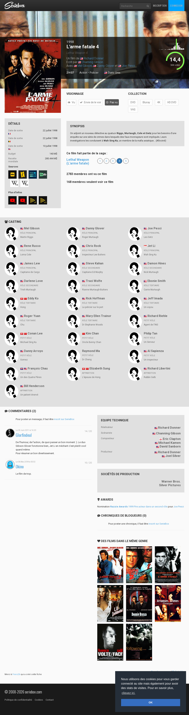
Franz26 (16, 674)
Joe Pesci (128, 65)
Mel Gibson (85, 65)
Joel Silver (173, 456)
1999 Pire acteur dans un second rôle (138, 506)
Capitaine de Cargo (30, 272)
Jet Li (151, 246)
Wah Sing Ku (150, 254)
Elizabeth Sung (100, 368)
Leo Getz (148, 237)
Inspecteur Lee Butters (93, 254)
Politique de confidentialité (18, 700)
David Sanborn (170, 446)
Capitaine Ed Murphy (92, 272)
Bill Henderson (34, 386)
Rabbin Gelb (150, 377)
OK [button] (151, 702)
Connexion (176, 5)
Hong (23, 307)
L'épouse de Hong (91, 377)
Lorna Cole (25, 254)
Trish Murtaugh (28, 289)
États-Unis (112, 72)
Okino (20, 466)
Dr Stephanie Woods (92, 324)
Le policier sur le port (92, 307)
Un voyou (148, 307)
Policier (94, 72)
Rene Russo (32, 246)
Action (83, 72)
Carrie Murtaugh (152, 289)
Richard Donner (94, 58)
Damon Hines (156, 263)
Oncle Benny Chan (91, 342)
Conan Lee (35, 333)
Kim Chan (92, 333)
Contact (50, 700)
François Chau (38, 368)
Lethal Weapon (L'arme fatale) (77, 161)
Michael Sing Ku (28, 342)
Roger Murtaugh (90, 237)
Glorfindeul (24, 435)
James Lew (32, 263)
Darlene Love (33, 281)
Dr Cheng (87, 359)
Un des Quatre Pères (31, 377)
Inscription (160, 5)
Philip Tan (150, 333)
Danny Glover (105, 65)
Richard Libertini (158, 368)
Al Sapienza (155, 351)
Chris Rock (93, 246)
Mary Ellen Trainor (98, 316)
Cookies (39, 700)
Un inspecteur (151, 359)
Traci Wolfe (94, 281)
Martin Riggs (26, 237)
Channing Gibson (92, 62)
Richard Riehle (157, 316)
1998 (70, 42)
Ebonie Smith (156, 281)
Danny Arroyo (33, 351)
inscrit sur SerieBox (64, 419)
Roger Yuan (32, 316)
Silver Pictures (170, 485)
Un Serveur (149, 342)
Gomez (24, 359)
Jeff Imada (155, 298)
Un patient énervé (29, 394)
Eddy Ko (33, 298)
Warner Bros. (171, 481)
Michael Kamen (169, 443)
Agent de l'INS (151, 324)
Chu (22, 324)
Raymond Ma (91, 351)
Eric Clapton (172, 439)
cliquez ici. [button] (128, 693)
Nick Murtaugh (151, 272)
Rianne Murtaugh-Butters (95, 289)
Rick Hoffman (95, 298)
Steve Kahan (94, 263)
